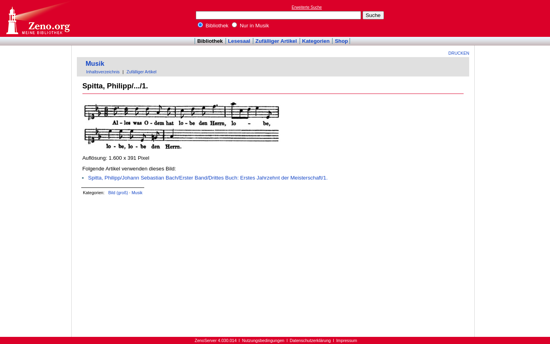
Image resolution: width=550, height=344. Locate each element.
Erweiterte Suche (307, 7)
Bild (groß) (118, 192)
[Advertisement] (513, 18)
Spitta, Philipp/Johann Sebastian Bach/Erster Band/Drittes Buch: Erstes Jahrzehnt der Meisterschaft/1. (208, 178)
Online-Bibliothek (37, 18)
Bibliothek (213, 26)
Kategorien (316, 41)
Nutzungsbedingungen (263, 340)
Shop (341, 41)
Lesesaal (239, 41)
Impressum (346, 340)
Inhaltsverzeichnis (103, 71)
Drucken (459, 53)
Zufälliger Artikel (276, 41)
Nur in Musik (250, 26)
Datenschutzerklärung (310, 340)
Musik (95, 63)
